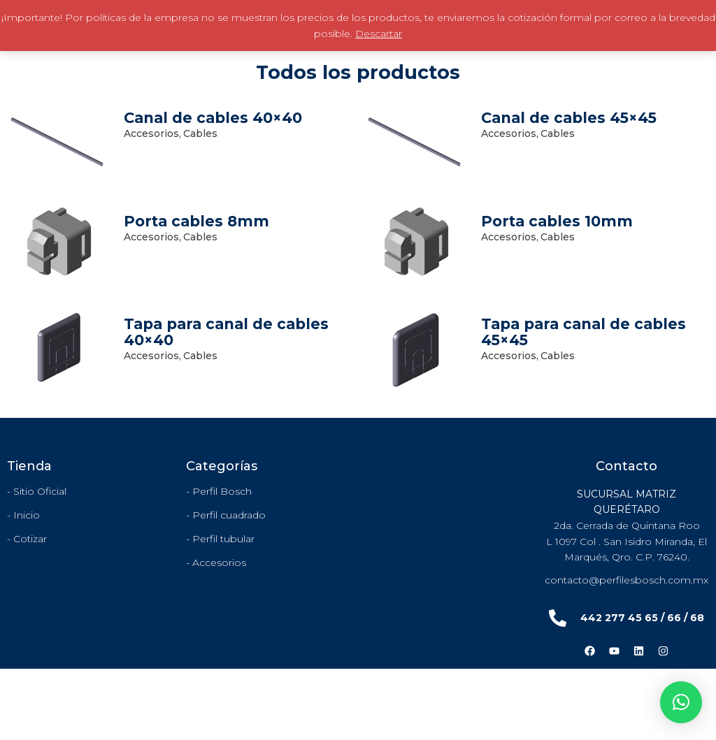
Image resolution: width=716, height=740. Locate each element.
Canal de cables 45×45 (569, 118)
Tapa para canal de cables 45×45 (583, 332)
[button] (681, 702)
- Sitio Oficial (36, 491)
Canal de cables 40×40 (213, 118)
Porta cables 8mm (196, 221)
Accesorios (152, 133)
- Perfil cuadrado (226, 515)
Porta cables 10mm (557, 221)
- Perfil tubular (220, 538)
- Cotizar (27, 538)
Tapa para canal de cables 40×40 (226, 332)
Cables (200, 133)
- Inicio (23, 515)
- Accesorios (216, 562)
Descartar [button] (378, 33)
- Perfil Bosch (219, 491)
